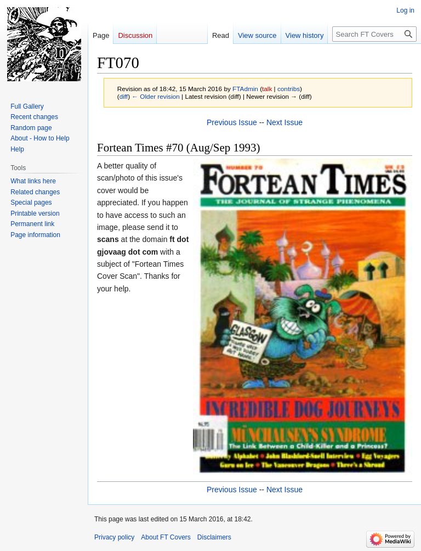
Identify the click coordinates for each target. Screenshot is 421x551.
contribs (288, 88)
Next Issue (284, 122)
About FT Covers (165, 537)
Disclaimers (214, 537)
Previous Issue (232, 122)
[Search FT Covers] (374, 34)
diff (124, 96)
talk (267, 88)
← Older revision (156, 96)
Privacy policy (114, 537)
